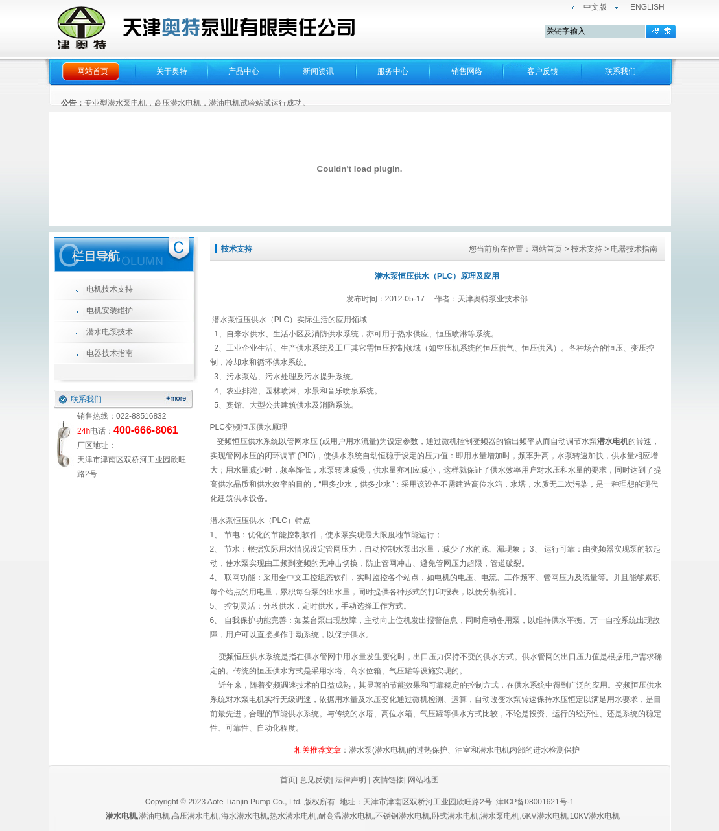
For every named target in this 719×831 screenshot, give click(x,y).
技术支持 (586, 248)
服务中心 (392, 71)
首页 (288, 779)
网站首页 (92, 71)
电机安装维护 (109, 310)
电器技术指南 (109, 353)
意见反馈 (314, 779)
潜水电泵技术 (109, 331)
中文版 (595, 7)
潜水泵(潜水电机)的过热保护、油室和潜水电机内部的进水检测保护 (464, 750)
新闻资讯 (318, 71)
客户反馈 (542, 71)
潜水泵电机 (499, 816)
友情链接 (388, 779)
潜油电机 (154, 816)
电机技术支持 (109, 289)
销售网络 (466, 71)
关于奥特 (171, 71)
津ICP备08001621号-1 (536, 801)
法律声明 (350, 779)
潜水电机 (612, 441)
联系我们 (620, 71)
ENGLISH (647, 7)
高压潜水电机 (195, 816)
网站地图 (423, 779)
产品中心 (243, 71)
